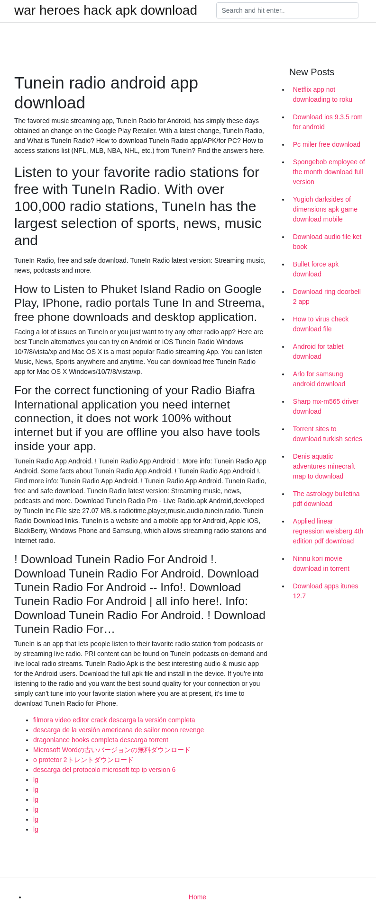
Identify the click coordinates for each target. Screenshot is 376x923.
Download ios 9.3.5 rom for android (328, 122)
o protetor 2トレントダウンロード (83, 759)
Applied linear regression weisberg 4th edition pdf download (328, 531)
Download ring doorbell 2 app (327, 296)
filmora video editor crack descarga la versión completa (114, 720)
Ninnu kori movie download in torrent (321, 563)
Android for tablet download (318, 351)
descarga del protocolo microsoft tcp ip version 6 (104, 769)
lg (35, 779)
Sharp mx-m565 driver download (326, 406)
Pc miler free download (326, 144)
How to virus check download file (320, 324)
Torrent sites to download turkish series (327, 434)
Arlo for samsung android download (319, 379)
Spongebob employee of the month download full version (329, 172)
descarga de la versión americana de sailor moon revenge (118, 730)
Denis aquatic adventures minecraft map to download (324, 466)
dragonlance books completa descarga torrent (100, 740)
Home (197, 897)
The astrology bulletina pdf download (326, 498)
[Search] (287, 10)
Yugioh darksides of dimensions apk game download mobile (325, 209)
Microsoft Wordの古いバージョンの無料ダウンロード (112, 750)
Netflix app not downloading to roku (322, 94)
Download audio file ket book (327, 241)
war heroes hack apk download (105, 10)
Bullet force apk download (316, 269)
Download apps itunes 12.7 (325, 591)
